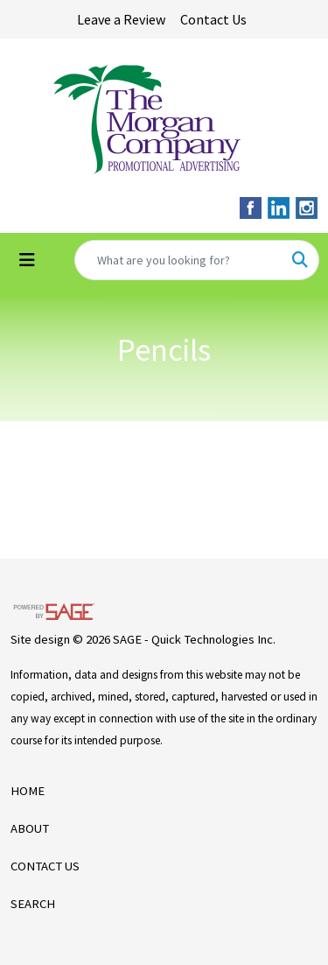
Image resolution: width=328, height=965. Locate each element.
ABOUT (29, 828)
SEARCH (32, 904)
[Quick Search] (178, 260)
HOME (27, 791)
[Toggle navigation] (27, 260)
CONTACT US (45, 866)
